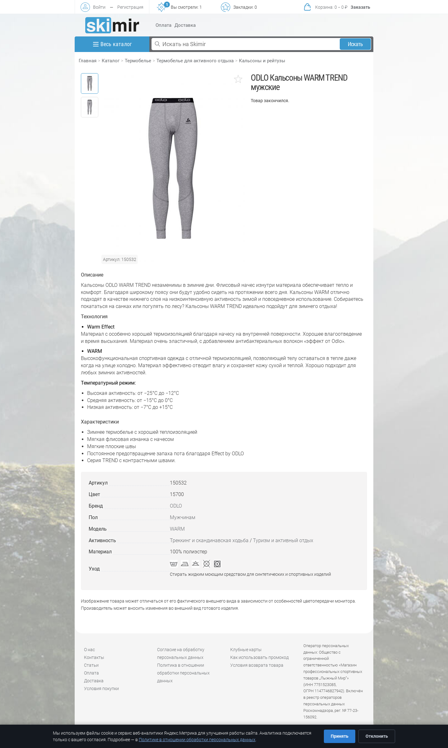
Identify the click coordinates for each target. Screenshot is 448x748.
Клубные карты (246, 649)
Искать (355, 44)
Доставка (185, 25)
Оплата (163, 25)
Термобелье (138, 61)
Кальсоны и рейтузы (262, 61)
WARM (177, 529)
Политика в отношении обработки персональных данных (183, 673)
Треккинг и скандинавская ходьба (209, 540)
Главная (87, 61)
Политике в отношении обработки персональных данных (197, 739)
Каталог (110, 61)
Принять (339, 736)
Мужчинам (182, 517)
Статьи (91, 665)
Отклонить (377, 736)
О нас (89, 649)
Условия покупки (101, 688)
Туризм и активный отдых (283, 540)
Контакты (94, 657)
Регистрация (130, 7)
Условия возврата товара (256, 665)
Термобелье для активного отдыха (195, 61)
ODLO (176, 506)
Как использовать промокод (259, 657)
